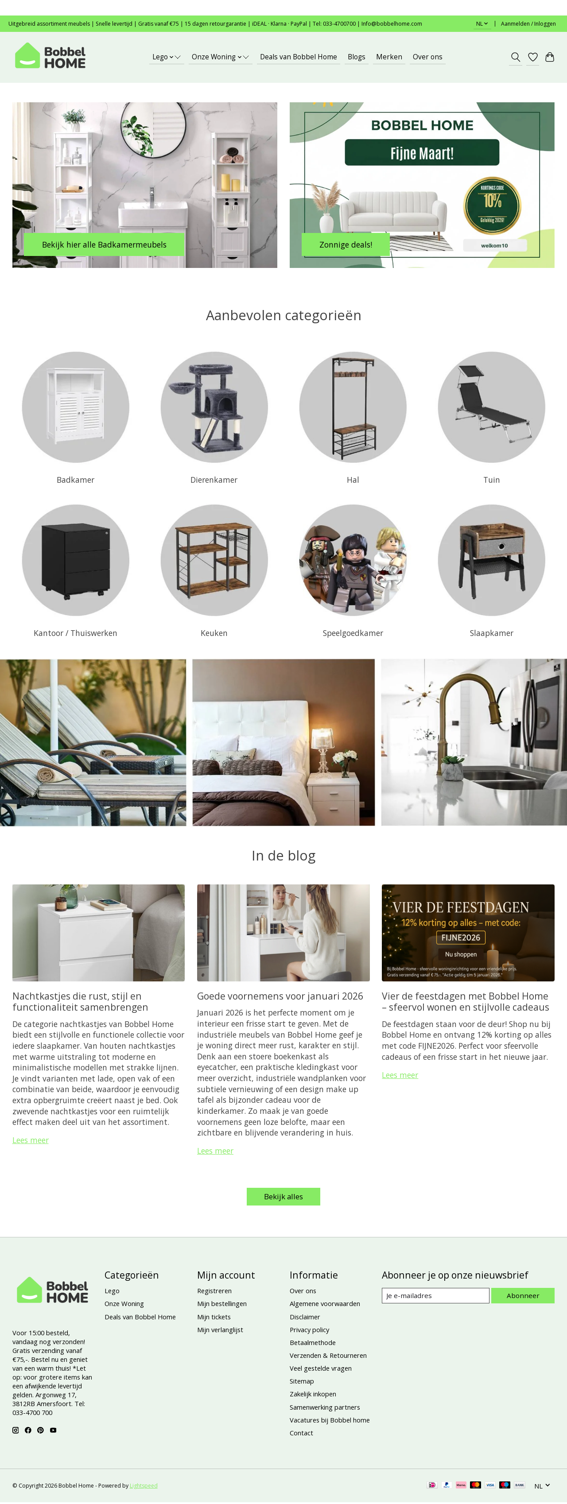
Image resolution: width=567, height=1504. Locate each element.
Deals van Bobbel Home (298, 57)
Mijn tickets (214, 1318)
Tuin (491, 479)
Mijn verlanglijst (220, 1330)
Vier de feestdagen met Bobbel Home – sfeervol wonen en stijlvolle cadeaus (465, 1001)
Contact (301, 1434)
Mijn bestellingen (222, 1305)
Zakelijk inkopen (313, 1395)
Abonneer (524, 1296)
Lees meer (30, 1140)
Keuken (214, 633)
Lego (112, 1291)
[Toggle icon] (515, 57)
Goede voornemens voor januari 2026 (280, 995)
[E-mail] (436, 1297)
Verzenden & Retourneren (328, 1356)
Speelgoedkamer (353, 633)
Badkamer (75, 479)
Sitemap (302, 1382)
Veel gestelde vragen (321, 1369)
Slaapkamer (491, 633)
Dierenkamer (213, 479)
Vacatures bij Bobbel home (330, 1421)
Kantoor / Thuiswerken (75, 633)
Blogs (356, 57)
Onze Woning (124, 1305)
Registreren (214, 1291)
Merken (389, 57)
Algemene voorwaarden (325, 1305)
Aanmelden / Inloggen (528, 23)
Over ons (428, 57)
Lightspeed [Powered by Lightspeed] (144, 1487)
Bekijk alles (283, 1197)
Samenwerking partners (325, 1408)
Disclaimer (305, 1318)
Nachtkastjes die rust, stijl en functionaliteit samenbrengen (80, 1001)
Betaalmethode (313, 1343)
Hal (353, 479)
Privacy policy (309, 1330)
